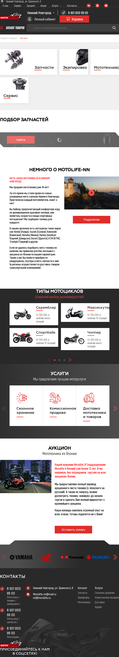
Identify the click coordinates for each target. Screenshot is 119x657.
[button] (54, 360)
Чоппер (94, 332)
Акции (43, 5)
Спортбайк (46, 332)
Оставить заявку (73, 529)
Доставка (100, 602)
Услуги (55, 5)
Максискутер (97, 307)
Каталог (82, 588)
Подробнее (92, 219)
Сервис (17, 5)
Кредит (98, 606)
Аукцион (31, 5)
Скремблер (46, 307)
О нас (5, 5)
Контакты (72, 5)
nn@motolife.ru (42, 597)
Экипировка (83, 597)
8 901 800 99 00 (14, 590)
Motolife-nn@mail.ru (44, 594)
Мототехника (84, 602)
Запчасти (82, 592)
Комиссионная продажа (107, 597)
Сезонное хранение (105, 592)
